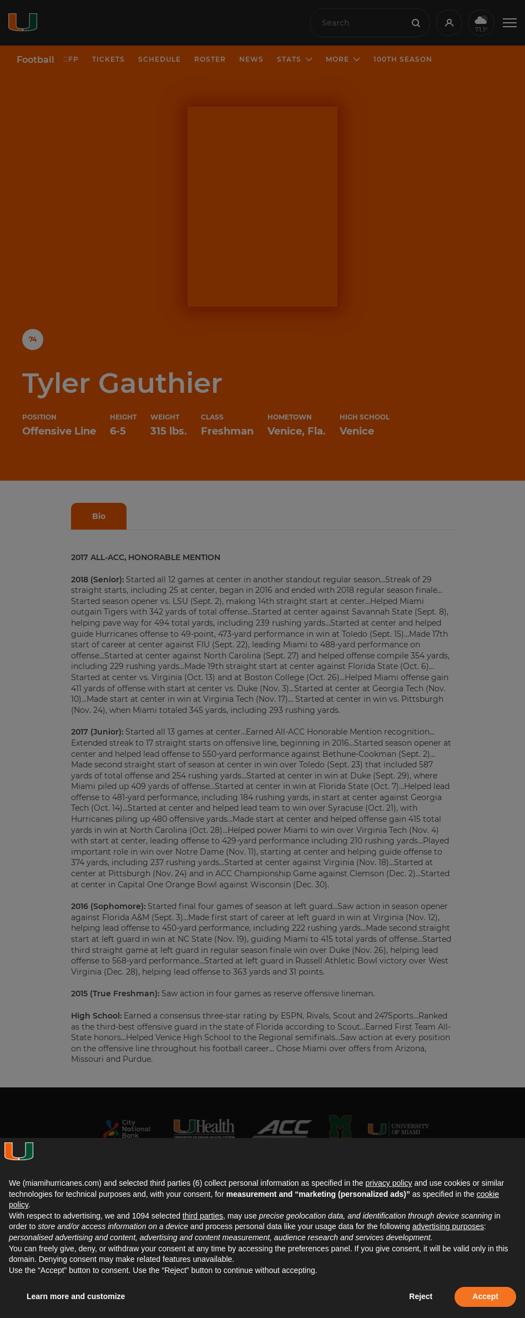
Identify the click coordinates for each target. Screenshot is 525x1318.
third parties (203, 1215)
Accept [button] (485, 1296)
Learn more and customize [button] (76, 1296)
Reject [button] (420, 1296)
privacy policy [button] (388, 1183)
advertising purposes (448, 1226)
